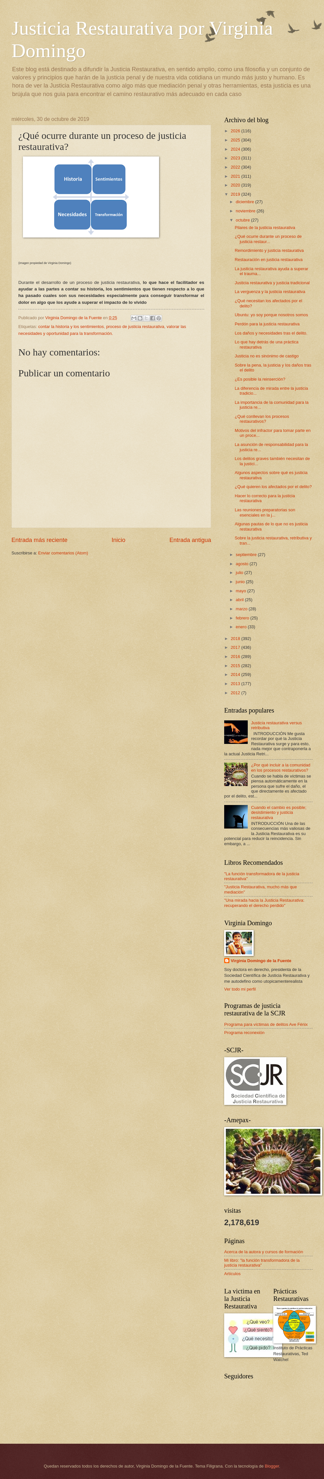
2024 (236, 149)
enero (242, 626)
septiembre (247, 554)
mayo (241, 590)
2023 (236, 158)
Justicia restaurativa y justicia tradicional (272, 282)
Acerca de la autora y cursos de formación (263, 1251)
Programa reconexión (244, 1032)
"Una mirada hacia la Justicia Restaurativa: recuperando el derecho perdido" (264, 903)
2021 (236, 176)
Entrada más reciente (39, 540)
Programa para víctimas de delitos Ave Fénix (266, 1024)
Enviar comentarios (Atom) (63, 553)
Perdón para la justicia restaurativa (267, 323)
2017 (236, 647)
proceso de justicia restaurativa (135, 326)
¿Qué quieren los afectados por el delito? (273, 486)
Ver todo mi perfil (240, 989)
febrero (243, 618)
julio (240, 572)
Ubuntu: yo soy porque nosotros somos (271, 314)
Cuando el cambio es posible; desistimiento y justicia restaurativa (278, 812)
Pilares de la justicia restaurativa (265, 227)
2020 (236, 185)
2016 (236, 656)
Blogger (272, 1466)
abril (240, 599)
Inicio (118, 540)
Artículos (232, 1273)
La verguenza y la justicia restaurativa (270, 291)
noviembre (246, 210)
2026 (236, 130)
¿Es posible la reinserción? (260, 379)
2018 (236, 638)
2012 (236, 692)
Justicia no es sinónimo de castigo (266, 355)
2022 (236, 167)
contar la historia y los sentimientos (71, 326)
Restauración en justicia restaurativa (269, 259)
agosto (242, 563)
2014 (236, 674)
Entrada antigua (190, 540)
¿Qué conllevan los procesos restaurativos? (262, 419)
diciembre (245, 201)
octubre (243, 220)
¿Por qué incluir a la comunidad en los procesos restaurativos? (280, 767)
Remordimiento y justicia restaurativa (269, 250)
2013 (236, 683)
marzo (242, 608)
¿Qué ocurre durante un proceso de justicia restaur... (268, 239)
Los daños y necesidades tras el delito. (271, 333)
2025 (236, 140)
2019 (236, 194)
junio (241, 581)
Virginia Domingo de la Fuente (261, 960)
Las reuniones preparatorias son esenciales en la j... (265, 512)
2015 (236, 665)
